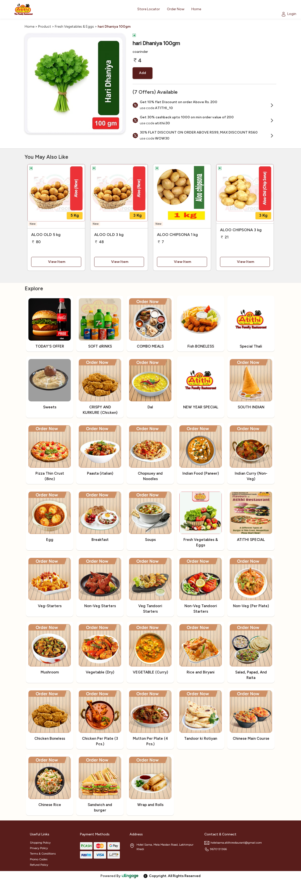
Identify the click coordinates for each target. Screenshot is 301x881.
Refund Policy (39, 865)
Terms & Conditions (43, 853)
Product (44, 26)
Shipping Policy (40, 842)
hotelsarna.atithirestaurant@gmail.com (233, 842)
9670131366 (215, 849)
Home (29, 26)
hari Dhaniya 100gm (114, 26)
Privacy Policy (39, 848)
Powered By (119, 876)
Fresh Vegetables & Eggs (74, 26)
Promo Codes (38, 859)
